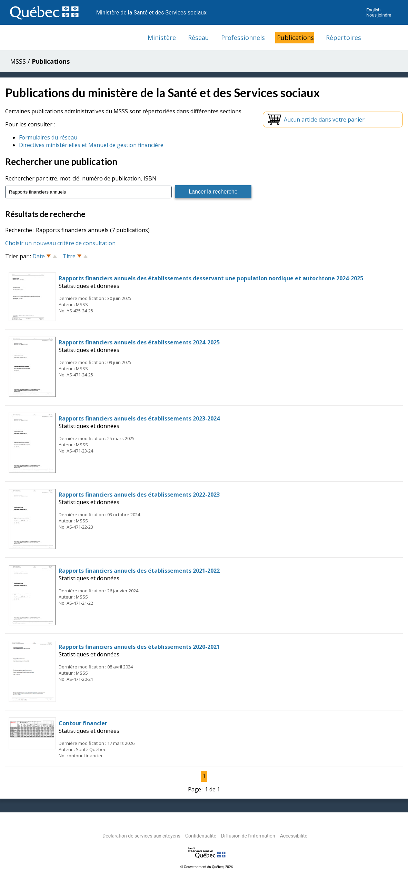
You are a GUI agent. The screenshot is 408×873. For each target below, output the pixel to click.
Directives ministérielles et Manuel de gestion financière (91, 145)
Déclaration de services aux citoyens (141, 836)
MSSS (18, 61)
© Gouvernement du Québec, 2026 (206, 867)
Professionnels (243, 37)
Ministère (162, 37)
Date (38, 256)
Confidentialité (200, 836)
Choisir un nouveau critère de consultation (60, 243)
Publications (295, 37)
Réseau (198, 37)
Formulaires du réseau (48, 137)
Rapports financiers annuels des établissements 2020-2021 (139, 647)
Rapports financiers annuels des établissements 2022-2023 (139, 494)
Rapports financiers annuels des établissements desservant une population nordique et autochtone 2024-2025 (211, 278)
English (373, 9)
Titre (69, 256)
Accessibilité (293, 836)
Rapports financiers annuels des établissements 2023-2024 (139, 418)
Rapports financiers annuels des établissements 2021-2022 (139, 570)
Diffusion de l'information (248, 836)
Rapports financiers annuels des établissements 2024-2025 (139, 342)
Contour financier (83, 723)
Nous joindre (378, 15)
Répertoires (343, 37)
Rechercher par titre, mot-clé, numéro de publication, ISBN (81, 178)
